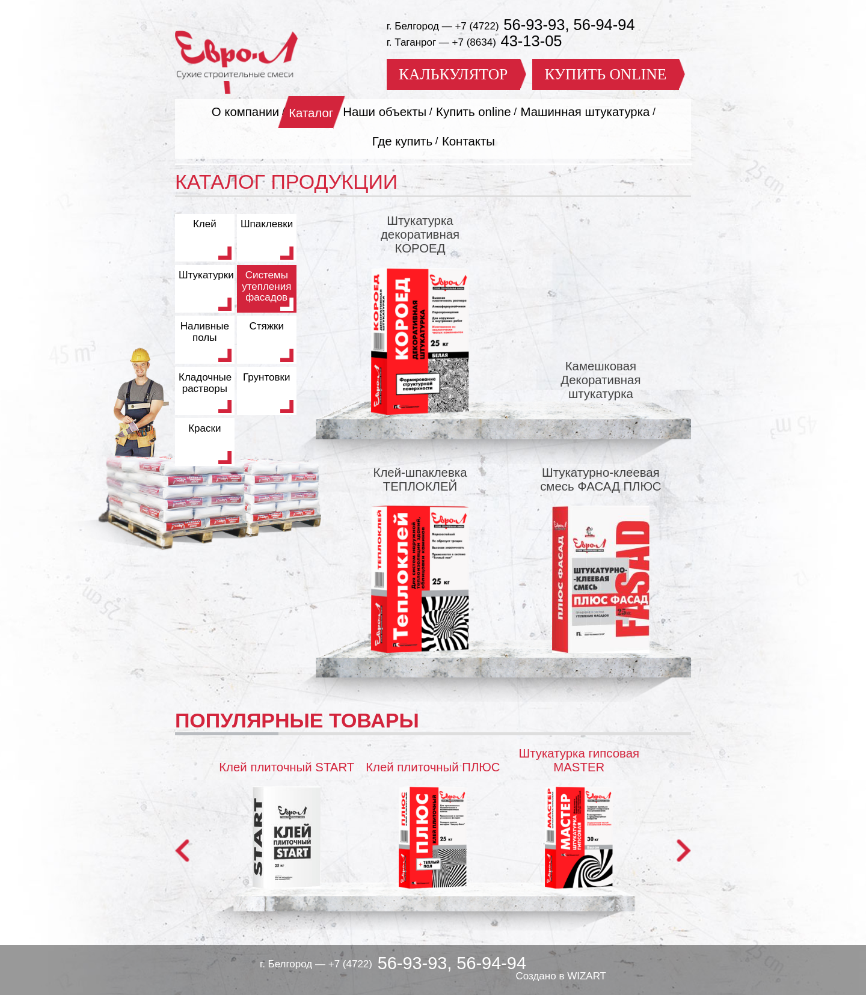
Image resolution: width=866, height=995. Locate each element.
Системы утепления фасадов (266, 286)
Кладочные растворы (205, 383)
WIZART (586, 976)
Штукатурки (206, 275)
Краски (204, 428)
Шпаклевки (267, 224)
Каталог (311, 113)
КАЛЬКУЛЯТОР (453, 74)
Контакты (468, 141)
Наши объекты (384, 111)
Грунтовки (266, 377)
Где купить (402, 141)
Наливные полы (204, 331)
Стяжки (266, 326)
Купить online (473, 111)
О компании (245, 111)
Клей (204, 224)
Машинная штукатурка (585, 111)
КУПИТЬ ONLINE (605, 74)
